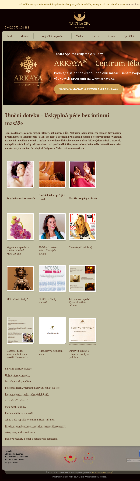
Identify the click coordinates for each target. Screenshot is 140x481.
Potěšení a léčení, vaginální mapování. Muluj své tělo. (32, 387)
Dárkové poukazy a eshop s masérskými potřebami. (31, 438)
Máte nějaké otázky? (15, 407)
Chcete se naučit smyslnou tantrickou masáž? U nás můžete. (35, 426)
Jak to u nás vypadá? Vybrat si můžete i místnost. (30, 419)
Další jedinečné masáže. (17, 375)
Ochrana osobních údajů (102, 472)
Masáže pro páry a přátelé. (18, 381)
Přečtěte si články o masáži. (19, 413)
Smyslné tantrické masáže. (18, 368)
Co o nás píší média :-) (16, 400)
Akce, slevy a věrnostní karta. (20, 432)
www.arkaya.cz (103, 78)
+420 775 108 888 (17, 27)
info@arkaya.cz (11, 462)
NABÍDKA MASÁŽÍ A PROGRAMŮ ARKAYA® (89, 89)
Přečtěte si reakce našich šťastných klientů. (27, 394)
